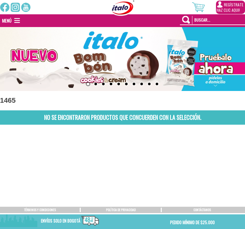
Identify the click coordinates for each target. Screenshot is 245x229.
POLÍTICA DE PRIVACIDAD (121, 209)
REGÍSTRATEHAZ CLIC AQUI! (230, 7)
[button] (6, 20)
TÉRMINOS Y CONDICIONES (40, 209)
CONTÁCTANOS (202, 209)
